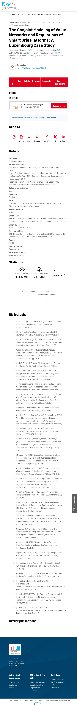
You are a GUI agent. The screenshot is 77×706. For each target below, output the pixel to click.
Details (27, 81)
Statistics (36, 81)
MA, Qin (13, 173)
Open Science (15, 682)
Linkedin (63, 141)
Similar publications (60, 82)
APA (28, 141)
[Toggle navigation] (73, 5)
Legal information (37, 685)
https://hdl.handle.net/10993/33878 (31, 68)
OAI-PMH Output (58, 682)
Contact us (56, 687)
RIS (14, 141)
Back (13, 14)
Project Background (38, 682)
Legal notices (36, 688)
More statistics (56, 275)
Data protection (37, 690)
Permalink (46, 141)
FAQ (53, 685)
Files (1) (12, 82)
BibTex (21, 141)
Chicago (37, 141)
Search (12, 688)
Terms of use (13, 700)
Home (18, 14)
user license (51, 117)
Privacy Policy (28, 700)
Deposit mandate (58, 679)
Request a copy (59, 106)
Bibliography (46, 81)
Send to (20, 82)
